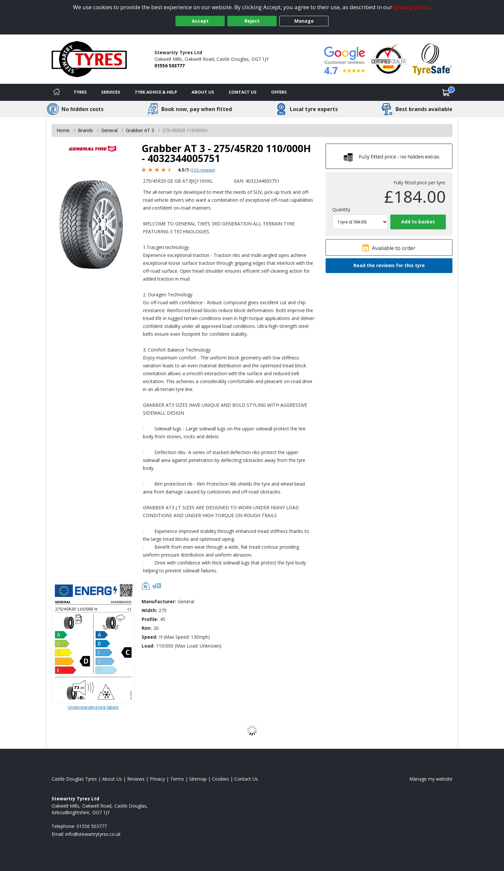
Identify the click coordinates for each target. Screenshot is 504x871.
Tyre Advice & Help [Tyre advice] (156, 92)
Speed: (149, 637)
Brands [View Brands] (85, 130)
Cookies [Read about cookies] (220, 779)
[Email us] (93, 834)
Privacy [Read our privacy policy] (157, 779)
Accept (200, 21)
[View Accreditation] (388, 59)
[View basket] (446, 92)
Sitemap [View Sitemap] (198, 779)
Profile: (150, 619)
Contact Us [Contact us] (243, 92)
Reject (252, 21)
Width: (149, 610)
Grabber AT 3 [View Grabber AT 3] (140, 130)
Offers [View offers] (279, 92)
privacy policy (412, 7)
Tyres (80, 92)
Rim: (147, 628)
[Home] (56, 92)
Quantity (341, 209)
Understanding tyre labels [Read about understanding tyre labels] (93, 707)
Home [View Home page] (63, 130)
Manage (304, 21)
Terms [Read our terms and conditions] (177, 779)
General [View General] (109, 130)
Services (110, 92)
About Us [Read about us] (112, 779)
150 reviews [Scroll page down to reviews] (203, 169)
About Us (203, 92)
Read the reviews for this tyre (389, 265)
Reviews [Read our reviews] (136, 779)
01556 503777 (169, 65)
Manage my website (430, 779)
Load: (148, 646)
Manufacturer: (159, 601)
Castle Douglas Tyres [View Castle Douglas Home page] (74, 779)
